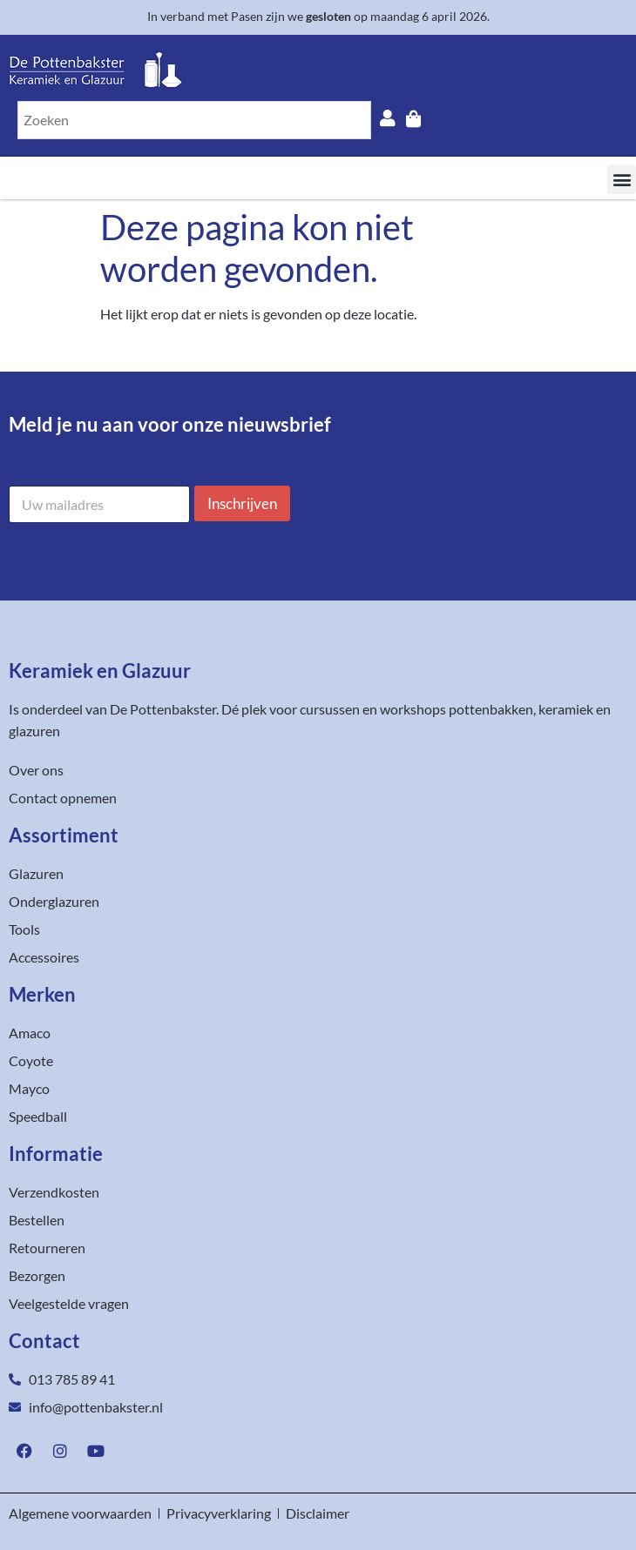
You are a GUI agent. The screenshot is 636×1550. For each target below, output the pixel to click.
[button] (621, 179)
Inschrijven (242, 503)
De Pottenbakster (163, 709)
